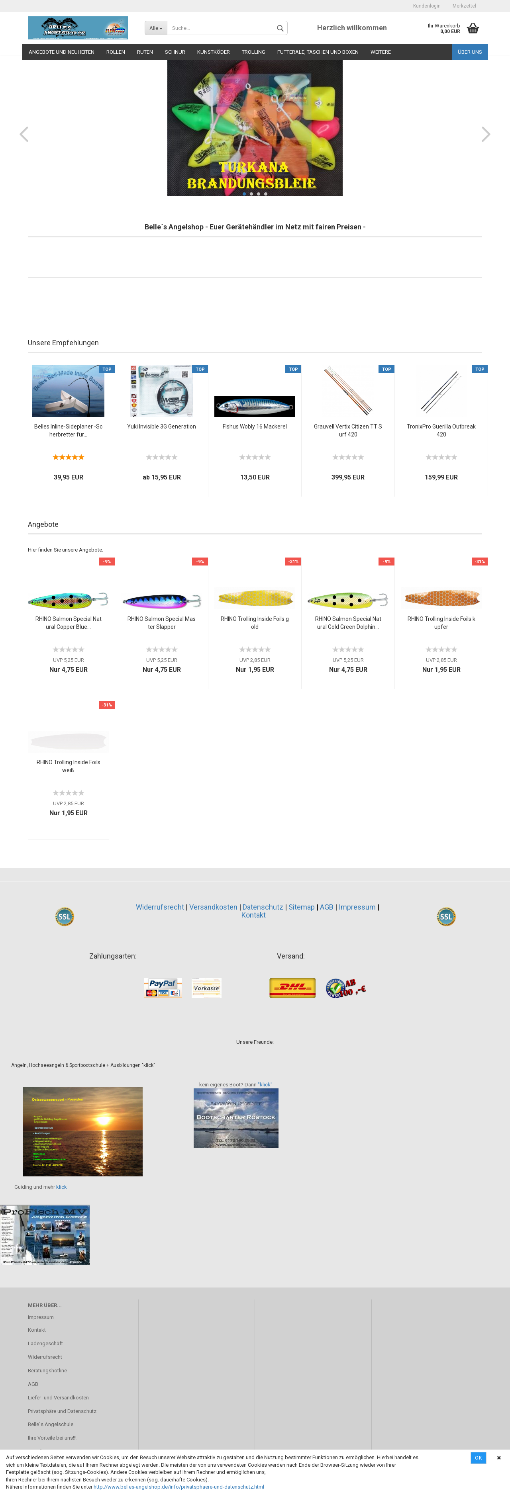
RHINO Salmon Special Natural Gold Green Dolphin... (348, 623)
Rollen (115, 52)
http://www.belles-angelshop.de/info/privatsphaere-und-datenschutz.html (179, 1487)
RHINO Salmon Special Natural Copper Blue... (68, 623)
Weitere (381, 52)
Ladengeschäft (45, 1343)
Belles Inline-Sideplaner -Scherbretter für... (68, 430)
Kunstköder (213, 52)
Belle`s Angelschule (50, 1424)
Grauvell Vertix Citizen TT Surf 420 (348, 430)
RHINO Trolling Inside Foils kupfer (441, 623)
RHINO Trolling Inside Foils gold (255, 623)
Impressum (357, 907)
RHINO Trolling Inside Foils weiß (68, 766)
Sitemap (301, 907)
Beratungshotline (47, 1371)
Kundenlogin (427, 6)
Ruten (145, 52)
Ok (478, 1458)
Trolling (253, 52)
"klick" (265, 1085)
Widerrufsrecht (160, 907)
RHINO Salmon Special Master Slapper (162, 623)
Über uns (470, 52)
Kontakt (253, 915)
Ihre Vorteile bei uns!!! (52, 1438)
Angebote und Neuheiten (61, 52)
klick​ (61, 1187)
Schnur (175, 52)
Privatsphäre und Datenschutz (62, 1411)
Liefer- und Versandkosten (58, 1398)
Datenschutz (263, 907)
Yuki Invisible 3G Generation (161, 426)
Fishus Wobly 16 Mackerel (255, 426)
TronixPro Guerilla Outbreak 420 (441, 430)
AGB (326, 907)
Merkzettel (464, 6)
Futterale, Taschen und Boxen (318, 52)
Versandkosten (213, 907)
